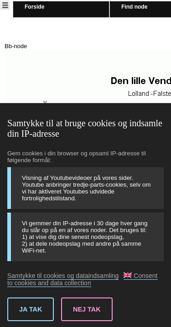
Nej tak (87, 309)
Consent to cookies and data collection (82, 279)
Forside (34, 7)
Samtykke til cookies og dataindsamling (63, 275)
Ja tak (30, 309)
